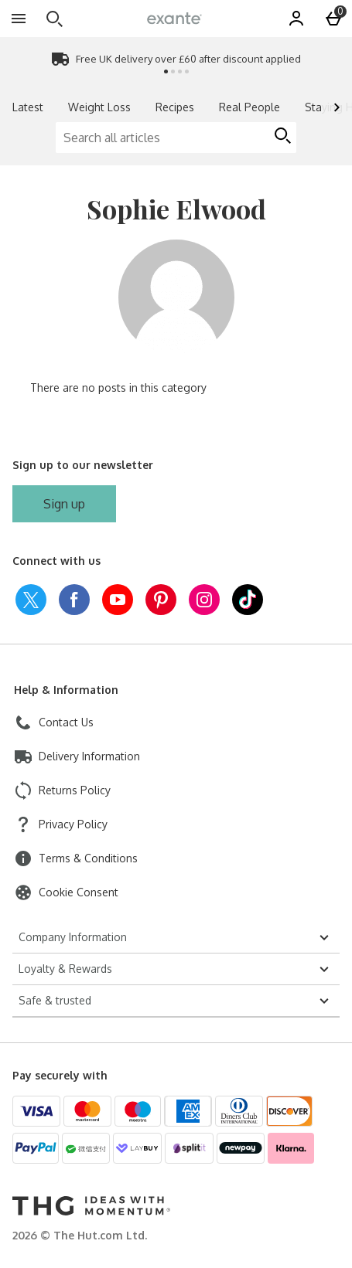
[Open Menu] (18, 18)
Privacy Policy (73, 824)
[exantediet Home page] (174, 18)
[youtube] (117, 599)
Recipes (174, 107)
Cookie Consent (78, 892)
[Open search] (54, 18)
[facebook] (74, 599)
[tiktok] (247, 599)
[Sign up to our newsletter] (64, 504)
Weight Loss (99, 107)
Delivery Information (89, 756)
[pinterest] (160, 599)
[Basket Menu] (333, 18)
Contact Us (66, 722)
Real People (249, 107)
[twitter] (31, 599)
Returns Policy (75, 790)
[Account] (296, 18)
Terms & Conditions (88, 858)
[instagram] (204, 599)
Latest (27, 107)
